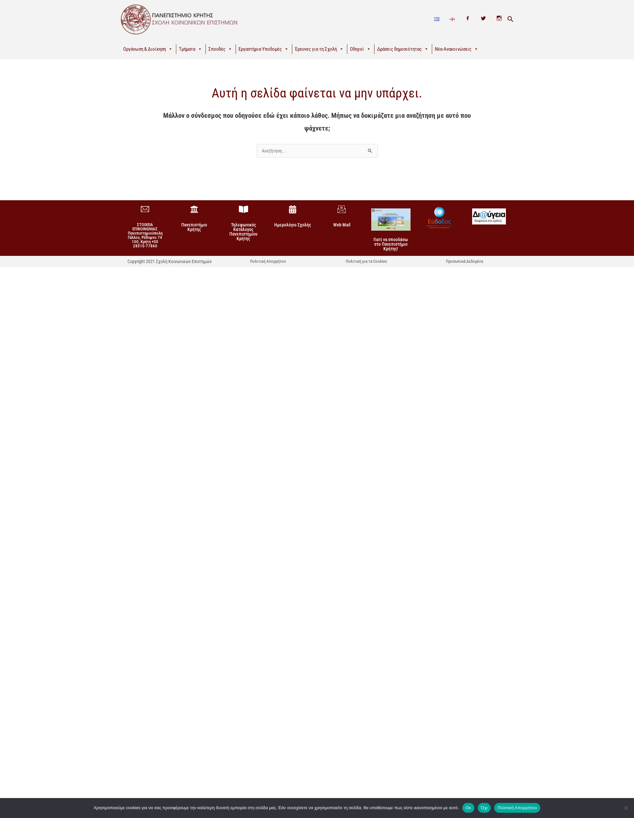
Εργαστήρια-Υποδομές (264, 49)
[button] (510, 19)
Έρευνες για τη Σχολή (319, 49)
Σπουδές (220, 49)
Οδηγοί (360, 49)
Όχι (484, 807)
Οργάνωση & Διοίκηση (148, 49)
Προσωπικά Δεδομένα (464, 261)
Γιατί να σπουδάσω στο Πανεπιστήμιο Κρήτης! (391, 244)
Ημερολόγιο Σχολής (292, 224)
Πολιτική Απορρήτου (268, 261)
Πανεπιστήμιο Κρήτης (194, 227)
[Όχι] (626, 808)
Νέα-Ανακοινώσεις (456, 49)
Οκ (468, 807)
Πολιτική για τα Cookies (366, 261)
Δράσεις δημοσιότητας (403, 49)
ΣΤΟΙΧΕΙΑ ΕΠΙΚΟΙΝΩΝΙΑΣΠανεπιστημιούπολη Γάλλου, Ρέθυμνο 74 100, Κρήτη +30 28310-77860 (145, 235)
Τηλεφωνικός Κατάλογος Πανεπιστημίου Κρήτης (243, 231)
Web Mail (341, 224)
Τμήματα (190, 49)
